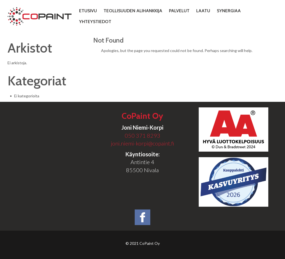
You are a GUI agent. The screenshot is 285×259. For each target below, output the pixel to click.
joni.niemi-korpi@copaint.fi (142, 143)
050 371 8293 (142, 135)
